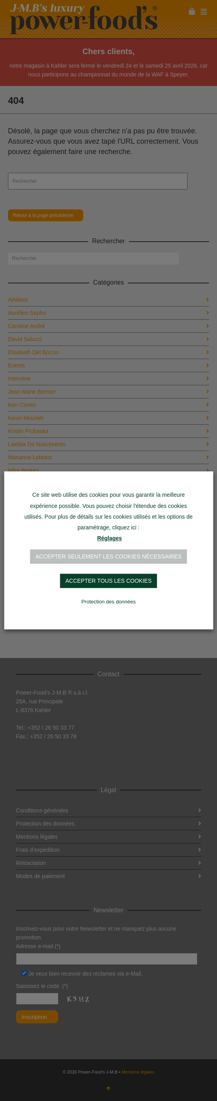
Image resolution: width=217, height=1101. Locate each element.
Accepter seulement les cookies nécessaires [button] (108, 557)
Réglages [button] (109, 538)
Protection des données (108, 602)
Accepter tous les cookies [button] (108, 581)
